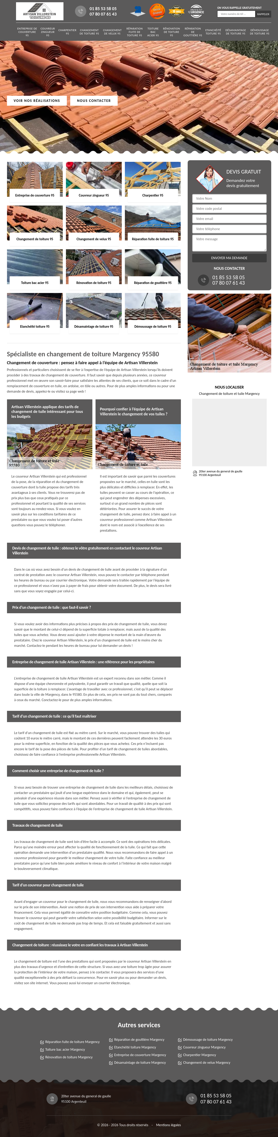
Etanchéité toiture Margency (135, 1047)
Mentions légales (168, 1125)
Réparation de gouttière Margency (139, 1039)
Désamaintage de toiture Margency (140, 1062)
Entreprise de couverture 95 (27, 32)
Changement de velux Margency (206, 1062)
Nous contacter (94, 100)
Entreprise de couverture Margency (140, 1055)
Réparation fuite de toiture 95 (134, 32)
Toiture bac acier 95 (153, 32)
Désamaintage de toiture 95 (235, 31)
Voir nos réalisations (37, 100)
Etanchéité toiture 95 (213, 31)
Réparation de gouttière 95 (192, 32)
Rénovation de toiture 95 (171, 32)
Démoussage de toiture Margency (208, 1039)
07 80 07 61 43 (103, 14)
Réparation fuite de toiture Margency (72, 1042)
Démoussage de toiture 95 (259, 31)
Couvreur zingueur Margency (204, 1047)
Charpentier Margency (199, 1055)
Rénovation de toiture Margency (69, 1057)
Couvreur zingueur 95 (47, 32)
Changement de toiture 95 (89, 31)
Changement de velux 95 (112, 31)
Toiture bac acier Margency (65, 1049)
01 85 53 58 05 (103, 8)
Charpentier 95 (67, 31)
